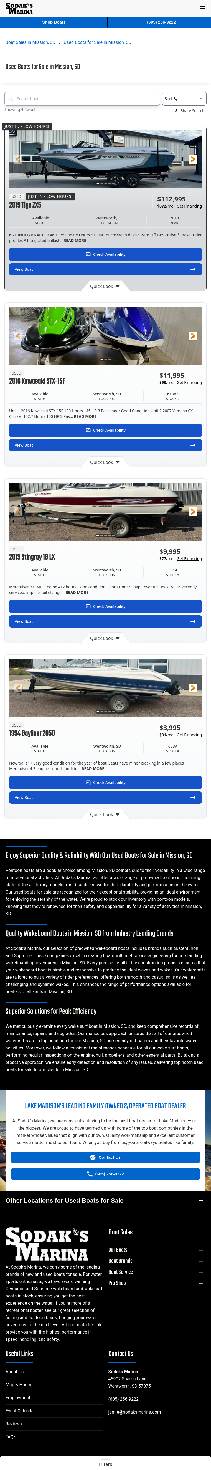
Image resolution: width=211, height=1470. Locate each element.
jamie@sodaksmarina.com (134, 1412)
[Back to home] (19, 8)
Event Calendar (20, 1410)
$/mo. (179, 206)
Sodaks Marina (123, 1371)
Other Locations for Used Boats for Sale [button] (65, 1200)
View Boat (105, 269)
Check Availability (105, 254)
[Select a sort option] (184, 99)
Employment (18, 1397)
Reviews (14, 1423)
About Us (15, 1371)
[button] (202, 8)
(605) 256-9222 (123, 1399)
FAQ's (11, 1436)
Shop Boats (53, 22)
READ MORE (74, 240)
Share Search (189, 110)
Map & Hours (18, 1384)
